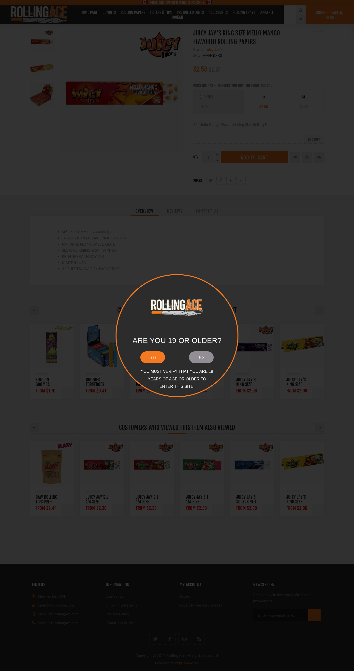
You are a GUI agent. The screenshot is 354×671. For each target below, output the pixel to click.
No (201, 357)
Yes (153, 357)
